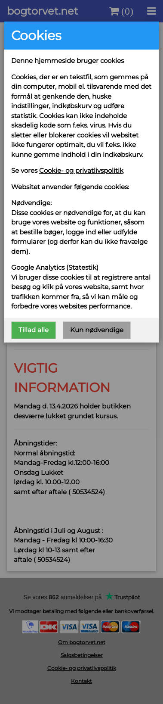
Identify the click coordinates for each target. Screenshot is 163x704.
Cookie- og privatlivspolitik (81, 170)
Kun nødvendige (96, 330)
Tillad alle (33, 330)
